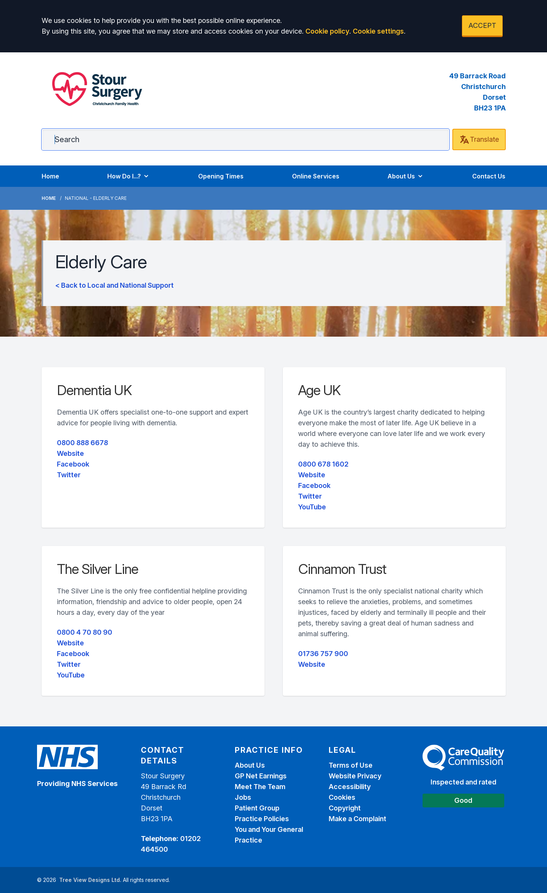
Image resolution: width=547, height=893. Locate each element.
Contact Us (488, 176)
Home (50, 176)
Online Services (315, 176)
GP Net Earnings (261, 776)
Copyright (345, 808)
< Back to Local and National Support (114, 285)
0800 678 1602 (323, 464)
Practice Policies (262, 819)
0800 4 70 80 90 (84, 632)
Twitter (69, 475)
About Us (405, 176)
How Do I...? (128, 176)
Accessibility (350, 787)
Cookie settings (378, 31)
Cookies (342, 797)
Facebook (73, 464)
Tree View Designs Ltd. (90, 880)
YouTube (312, 507)
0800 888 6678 (82, 443)
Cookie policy (327, 31)
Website (70, 453)
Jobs (243, 797)
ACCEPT (482, 25)
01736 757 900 (323, 654)
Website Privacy (355, 776)
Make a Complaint (357, 819)
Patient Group (257, 808)
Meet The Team (260, 787)
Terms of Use (351, 765)
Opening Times (221, 176)
